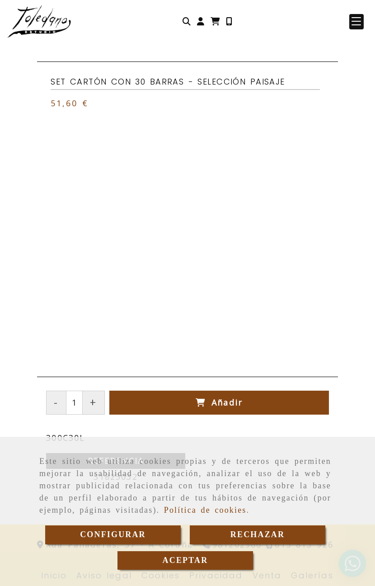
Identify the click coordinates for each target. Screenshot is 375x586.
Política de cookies (205, 510)
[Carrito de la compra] (215, 21)
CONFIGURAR (113, 534)
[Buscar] (186, 21)
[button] (200, 21)
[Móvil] (229, 21)
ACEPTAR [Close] (185, 560)
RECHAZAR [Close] (257, 534)
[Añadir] (219, 403)
